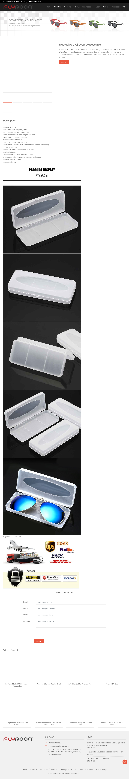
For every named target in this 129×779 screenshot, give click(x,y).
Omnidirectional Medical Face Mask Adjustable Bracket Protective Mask (106, 744)
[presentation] (39, 634)
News (77, 7)
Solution (97, 7)
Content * (27, 621)
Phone (25, 615)
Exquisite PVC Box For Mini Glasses (17, 724)
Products (67, 7)
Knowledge (86, 7)
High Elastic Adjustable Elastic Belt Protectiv (104, 752)
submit (39, 641)
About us (57, 7)
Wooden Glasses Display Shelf (49, 684)
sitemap (103, 769)
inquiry (64, 62)
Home (49, 7)
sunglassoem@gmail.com (15, 2)
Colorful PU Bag (111, 684)
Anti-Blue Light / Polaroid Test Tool (80, 685)
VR (123, 7)
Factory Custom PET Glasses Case (111, 724)
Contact (106, 7)
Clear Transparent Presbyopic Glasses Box (48, 724)
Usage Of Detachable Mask (98, 758)
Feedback (116, 7)
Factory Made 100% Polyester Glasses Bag (17, 685)
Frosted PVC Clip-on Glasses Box (80, 724)
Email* (25, 602)
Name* (26, 608)
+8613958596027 (35, 2)
